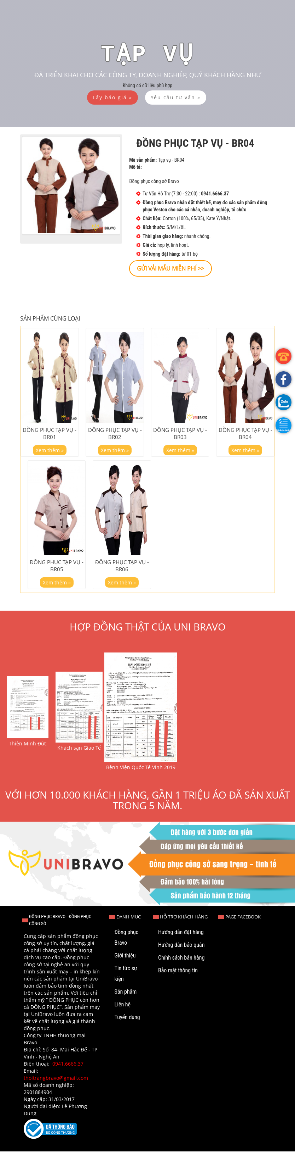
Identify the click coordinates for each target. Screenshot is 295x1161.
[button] (283, 425)
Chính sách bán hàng (181, 967)
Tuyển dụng (127, 1026)
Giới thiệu (125, 965)
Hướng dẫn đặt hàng (181, 941)
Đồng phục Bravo (126, 947)
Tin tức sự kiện (126, 983)
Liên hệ (123, 1014)
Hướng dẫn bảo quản (181, 954)
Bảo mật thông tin (178, 980)
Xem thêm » (50, 454)
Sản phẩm (126, 1001)
